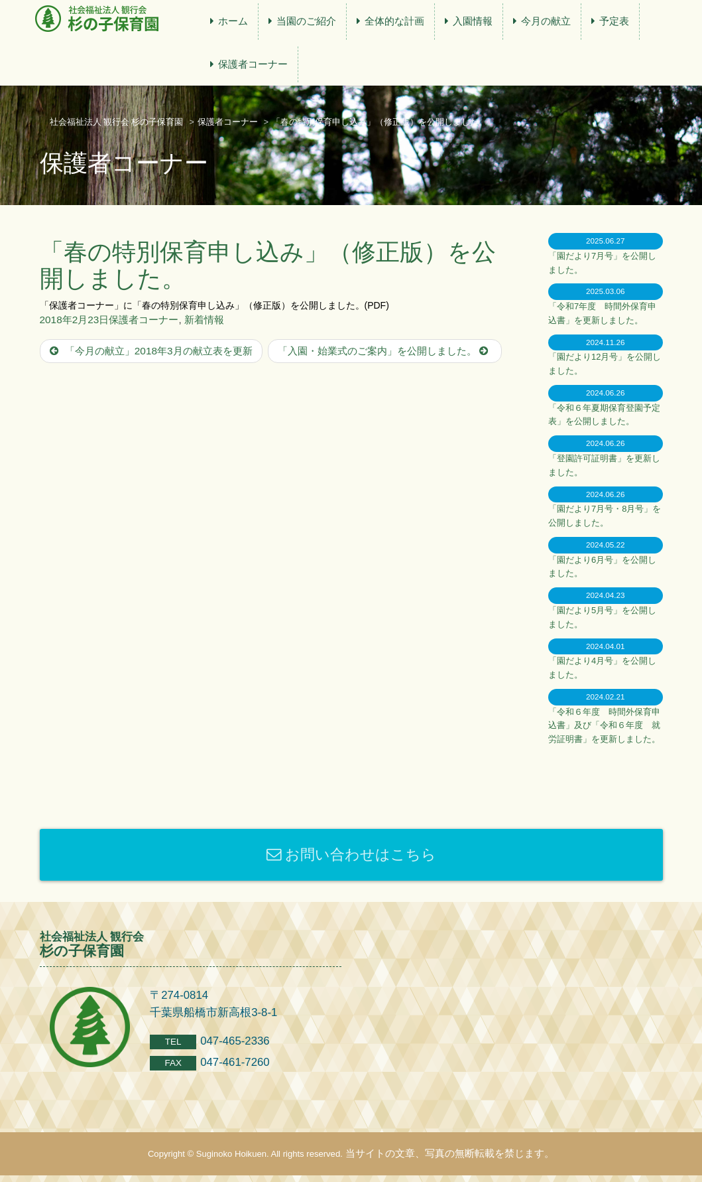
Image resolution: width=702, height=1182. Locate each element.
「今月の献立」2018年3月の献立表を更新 (151, 350)
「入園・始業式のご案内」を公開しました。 (385, 350)
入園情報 (473, 21)
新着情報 (204, 319)
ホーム (233, 21)
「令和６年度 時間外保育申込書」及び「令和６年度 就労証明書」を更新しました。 (604, 726)
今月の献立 (546, 21)
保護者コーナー (253, 64)
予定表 (614, 21)
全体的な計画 (394, 21)
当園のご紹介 (306, 21)
